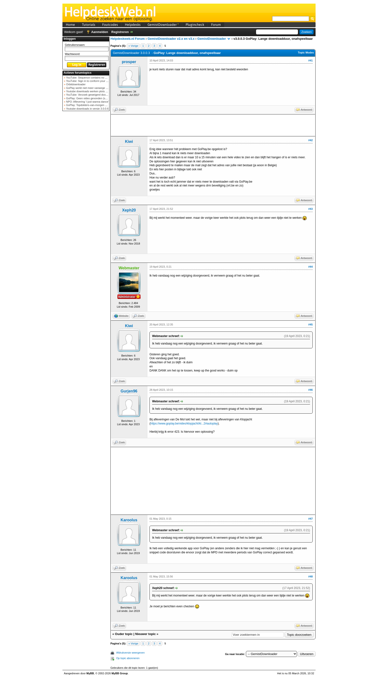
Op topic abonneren (128, 658)
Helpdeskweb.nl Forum (127, 38)
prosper (129, 62)
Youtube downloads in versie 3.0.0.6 (86, 108)
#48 (310, 576)
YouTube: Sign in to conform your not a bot (90, 80)
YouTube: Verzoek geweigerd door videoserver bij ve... (97, 94)
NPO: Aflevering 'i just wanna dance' (87, 101)
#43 (310, 208)
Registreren (120, 32)
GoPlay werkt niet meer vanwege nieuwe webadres (95, 87)
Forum (216, 24)
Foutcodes (110, 24)
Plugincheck (195, 24)
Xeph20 (129, 210)
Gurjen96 (129, 391)
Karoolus (129, 520)
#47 (310, 518)
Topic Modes (306, 52)
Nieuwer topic (145, 634)
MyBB (90, 673)
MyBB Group (120, 673)
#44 (310, 266)
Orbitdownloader (75, 84)
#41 (310, 60)
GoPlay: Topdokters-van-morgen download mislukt (95, 105)
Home (70, 24)
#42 (310, 140)
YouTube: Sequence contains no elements (90, 77)
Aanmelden (99, 32)
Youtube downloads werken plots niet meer (90, 91)
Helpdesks (133, 24)
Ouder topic (124, 634)
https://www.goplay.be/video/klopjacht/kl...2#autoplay (184, 423)
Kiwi (129, 141)
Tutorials (88, 24)
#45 (310, 324)
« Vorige (133, 45)
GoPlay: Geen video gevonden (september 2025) (94, 98)
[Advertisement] (86, 189)
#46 (310, 389)
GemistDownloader (163, 24)
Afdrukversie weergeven (130, 652)
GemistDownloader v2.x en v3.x (171, 38)
